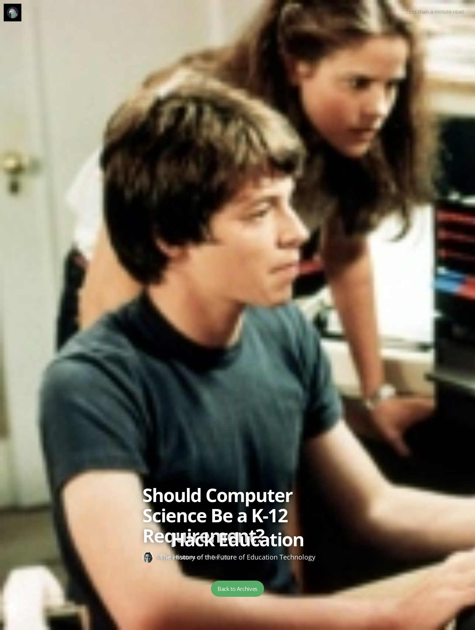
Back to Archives (237, 588)
